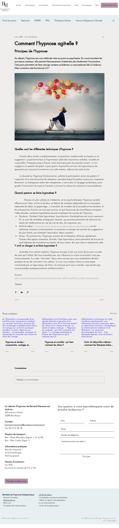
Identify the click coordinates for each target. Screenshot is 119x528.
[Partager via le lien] (27, 292)
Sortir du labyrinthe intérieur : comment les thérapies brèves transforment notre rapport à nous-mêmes (98, 343)
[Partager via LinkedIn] (22, 292)
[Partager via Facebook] (16, 292)
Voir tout (113, 313)
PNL (48, 20)
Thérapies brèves (62, 20)
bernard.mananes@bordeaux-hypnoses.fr (25, 424)
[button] (43, 5)
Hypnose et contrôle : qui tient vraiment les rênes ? (59, 343)
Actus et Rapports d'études (89, 20)
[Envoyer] (86, 456)
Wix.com (112, 520)
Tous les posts (9, 20)
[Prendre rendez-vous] (109, 5)
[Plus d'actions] (103, 36)
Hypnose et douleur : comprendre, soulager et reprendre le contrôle (16, 343)
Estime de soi (9, 500)
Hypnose (25, 20)
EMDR (37, 20)
